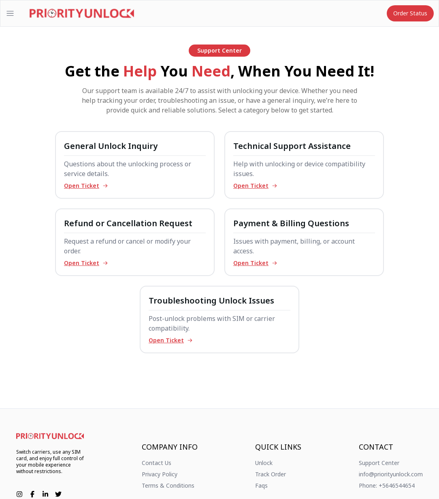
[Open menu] (10, 13)
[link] (50, 436)
